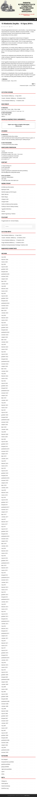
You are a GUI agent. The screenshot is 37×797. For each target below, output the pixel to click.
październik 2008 (5, 701)
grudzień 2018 (4, 473)
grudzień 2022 (4, 356)
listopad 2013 (4, 597)
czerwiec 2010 (4, 660)
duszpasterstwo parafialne (7, 762)
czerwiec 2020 (4, 429)
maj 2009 (3, 686)
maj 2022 (3, 373)
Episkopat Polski (5, 189)
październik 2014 (5, 577)
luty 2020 (3, 439)
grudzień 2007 (4, 716)
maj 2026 (3, 257)
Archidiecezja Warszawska (7, 187)
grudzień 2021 (4, 385)
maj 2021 (3, 402)
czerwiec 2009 (4, 684)
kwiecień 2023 (4, 347)
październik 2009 (5, 679)
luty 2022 (3, 381)
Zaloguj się (4, 781)
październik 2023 (5, 332)
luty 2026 (3, 264)
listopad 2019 (4, 446)
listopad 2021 (4, 388)
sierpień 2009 (4, 682)
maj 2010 (3, 662)
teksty (2, 774)
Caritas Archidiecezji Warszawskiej (9, 204)
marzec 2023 (4, 349)
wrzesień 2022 (4, 364)
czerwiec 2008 (4, 706)
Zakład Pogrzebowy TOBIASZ (8, 213)
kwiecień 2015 (4, 567)
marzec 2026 (4, 262)
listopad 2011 (4, 631)
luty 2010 (3, 669)
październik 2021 (5, 390)
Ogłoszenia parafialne (6, 769)
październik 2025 (5, 274)
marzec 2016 (4, 553)
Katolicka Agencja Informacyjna (8, 192)
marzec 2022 (4, 378)
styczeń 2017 (4, 529)
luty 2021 (3, 410)
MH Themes (27, 795)
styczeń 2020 (4, 441)
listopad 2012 (4, 619)
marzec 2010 (4, 667)
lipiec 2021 (3, 398)
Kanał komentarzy (5, 786)
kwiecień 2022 (4, 376)
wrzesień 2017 (4, 509)
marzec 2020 (4, 436)
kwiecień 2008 (4, 711)
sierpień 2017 (4, 512)
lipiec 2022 (3, 368)
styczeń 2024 (4, 325)
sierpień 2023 (4, 337)
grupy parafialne (5, 766)
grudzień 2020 (4, 415)
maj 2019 (3, 461)
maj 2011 (3, 640)
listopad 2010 (4, 655)
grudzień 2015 (4, 560)
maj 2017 (3, 519)
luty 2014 (3, 592)
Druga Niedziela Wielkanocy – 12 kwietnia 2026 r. (12, 242)
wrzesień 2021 (4, 393)
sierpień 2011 (4, 635)
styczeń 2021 (4, 412)
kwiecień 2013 (4, 606)
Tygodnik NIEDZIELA (6, 209)
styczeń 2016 (4, 558)
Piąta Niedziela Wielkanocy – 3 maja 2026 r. (11, 95)
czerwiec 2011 (4, 638)
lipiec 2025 (3, 281)
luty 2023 (3, 351)
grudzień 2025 (4, 269)
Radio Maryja (4, 196)
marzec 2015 (4, 570)
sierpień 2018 (4, 483)
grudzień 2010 (4, 652)
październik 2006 (5, 740)
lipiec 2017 (3, 514)
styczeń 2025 (4, 296)
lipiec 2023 (3, 339)
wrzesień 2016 (4, 538)
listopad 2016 (4, 534)
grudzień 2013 (4, 594)
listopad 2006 (4, 737)
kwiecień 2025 (4, 288)
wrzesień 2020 (4, 422)
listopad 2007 (4, 718)
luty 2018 (3, 497)
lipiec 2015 (3, 565)
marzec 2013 (4, 609)
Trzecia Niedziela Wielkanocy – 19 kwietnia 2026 (12, 100)
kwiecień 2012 (4, 628)
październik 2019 (5, 449)
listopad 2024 (4, 300)
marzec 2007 (4, 728)
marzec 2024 (4, 320)
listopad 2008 (4, 699)
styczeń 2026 (4, 266)
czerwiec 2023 (4, 342)
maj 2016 (3, 548)
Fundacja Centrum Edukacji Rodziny (9, 206)
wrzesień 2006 (4, 742)
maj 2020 (3, 431)
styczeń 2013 (4, 614)
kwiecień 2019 (4, 463)
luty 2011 (3, 648)
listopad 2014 (4, 575)
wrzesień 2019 (4, 451)
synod (2, 771)
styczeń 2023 (4, 354)
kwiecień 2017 (4, 521)
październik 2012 (5, 621)
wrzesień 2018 (4, 480)
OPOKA (3, 211)
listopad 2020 (4, 417)
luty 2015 (3, 572)
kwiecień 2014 (4, 587)
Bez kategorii (4, 759)
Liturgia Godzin (4, 201)
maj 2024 (3, 315)
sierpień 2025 (4, 279)
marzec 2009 (4, 689)
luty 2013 (3, 611)
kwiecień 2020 (4, 434)
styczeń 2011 (4, 650)
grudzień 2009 (4, 674)
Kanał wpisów (4, 783)
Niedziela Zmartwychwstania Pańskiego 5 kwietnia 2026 (14, 245)
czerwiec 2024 (4, 313)
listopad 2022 (4, 359)
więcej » (3, 116)
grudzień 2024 (4, 298)
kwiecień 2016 (4, 551)
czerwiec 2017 (4, 516)
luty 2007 (3, 730)
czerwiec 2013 (4, 601)
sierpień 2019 (4, 453)
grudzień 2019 (4, 444)
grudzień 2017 (4, 502)
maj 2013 (3, 604)
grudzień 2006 (4, 735)
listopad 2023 (4, 330)
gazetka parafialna (5, 764)
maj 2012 (3, 626)
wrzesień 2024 (4, 305)
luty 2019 (3, 468)
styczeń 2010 (4, 672)
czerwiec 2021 (4, 400)
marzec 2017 (4, 524)
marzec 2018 (4, 495)
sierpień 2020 (4, 424)
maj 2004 (3, 747)
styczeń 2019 (4, 470)
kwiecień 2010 (4, 665)
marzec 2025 (4, 291)
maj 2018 (3, 490)
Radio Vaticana (4, 194)
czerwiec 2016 (4, 546)
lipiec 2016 (3, 543)
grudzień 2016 (4, 531)
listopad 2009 (4, 677)
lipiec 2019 (3, 456)
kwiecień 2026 (4, 259)
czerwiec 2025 (4, 283)
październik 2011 (5, 633)
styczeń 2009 (4, 694)
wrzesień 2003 (4, 752)
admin (11, 26)
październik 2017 (5, 507)
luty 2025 (3, 293)
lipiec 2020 (3, 427)
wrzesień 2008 (4, 703)
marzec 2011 (4, 645)
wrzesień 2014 (4, 580)
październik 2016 (5, 536)
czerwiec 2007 (4, 723)
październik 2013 (5, 599)
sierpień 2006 (4, 745)
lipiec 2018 (3, 485)
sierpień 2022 (4, 366)
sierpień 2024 (4, 308)
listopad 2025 (4, 271)
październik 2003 (5, 750)
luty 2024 (3, 322)
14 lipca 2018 (5, 26)
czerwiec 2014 (4, 582)
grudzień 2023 (4, 327)
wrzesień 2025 (4, 276)
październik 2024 (5, 303)
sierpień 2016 (4, 541)
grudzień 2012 (4, 616)
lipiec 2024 (3, 310)
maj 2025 (3, 286)
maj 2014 (3, 584)
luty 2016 (3, 555)
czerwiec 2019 (4, 458)
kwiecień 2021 (4, 405)
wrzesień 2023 (4, 334)
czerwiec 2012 (4, 623)
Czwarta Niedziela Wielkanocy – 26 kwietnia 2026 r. (13, 98)
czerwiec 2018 (4, 487)
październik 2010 (5, 657)
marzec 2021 (4, 407)
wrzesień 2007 (4, 720)
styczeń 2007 (4, 733)
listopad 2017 (4, 504)
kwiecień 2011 (4, 643)
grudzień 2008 (4, 696)
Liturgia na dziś (4, 199)
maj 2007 (3, 725)
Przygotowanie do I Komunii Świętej (9, 220)
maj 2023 (3, 344)
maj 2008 (3, 708)
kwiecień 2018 (4, 492)
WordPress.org (4, 788)
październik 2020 (5, 419)
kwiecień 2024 (4, 317)
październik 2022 (5, 361)
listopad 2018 (4, 475)
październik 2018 (5, 478)
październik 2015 (5, 563)
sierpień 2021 (4, 395)
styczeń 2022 (4, 383)
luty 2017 (3, 526)
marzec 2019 (4, 466)
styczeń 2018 (4, 499)
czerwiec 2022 (4, 371)
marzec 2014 (4, 589)
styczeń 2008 (4, 713)
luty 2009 (3, 691)
